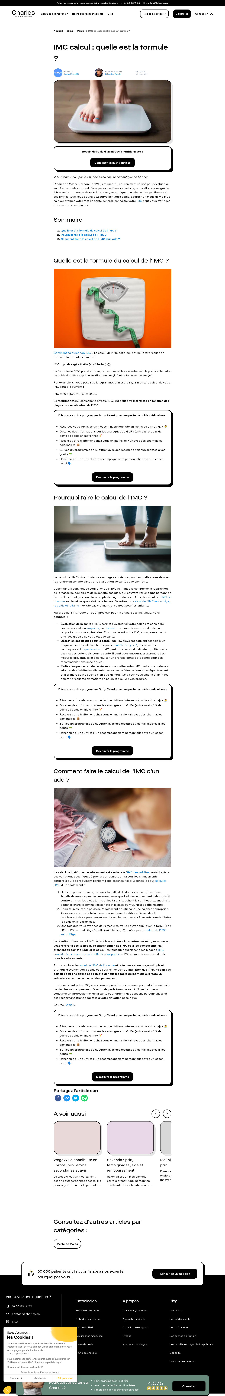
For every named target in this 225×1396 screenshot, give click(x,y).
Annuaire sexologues (135, 1330)
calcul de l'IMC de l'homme (96, 967)
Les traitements (179, 1330)
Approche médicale (134, 1321)
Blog (110, 14)
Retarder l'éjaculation (88, 1321)
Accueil (58, 31)
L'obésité (175, 1355)
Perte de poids (84, 1347)
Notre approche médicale (87, 14)
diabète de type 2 (125, 646)
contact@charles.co (26, 1316)
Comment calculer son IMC (72, 353)
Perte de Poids (67, 1246)
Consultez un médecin (175, 1276)
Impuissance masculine (89, 1338)
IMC (139, 201)
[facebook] (58, 1100)
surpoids (92, 629)
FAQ (15, 1324)
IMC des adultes (138, 874)
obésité (110, 629)
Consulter (182, 14)
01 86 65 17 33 (22, 1308)
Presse (127, 1338)
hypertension (91, 650)
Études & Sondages (135, 1347)
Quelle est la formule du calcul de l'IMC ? (89, 231)
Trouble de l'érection (88, 1313)
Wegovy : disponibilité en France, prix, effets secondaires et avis (75, 1167)
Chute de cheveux (86, 1355)
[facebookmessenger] (66, 1100)
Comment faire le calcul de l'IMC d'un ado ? (90, 239)
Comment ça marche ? (54, 14)
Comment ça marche (135, 1313)
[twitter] (75, 1100)
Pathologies (86, 1303)
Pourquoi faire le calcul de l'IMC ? (84, 235)
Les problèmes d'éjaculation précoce (191, 1347)
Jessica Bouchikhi (71, 74)
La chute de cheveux (182, 1363)
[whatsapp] (84, 1100)
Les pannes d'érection (183, 1338)
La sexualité (177, 1313)
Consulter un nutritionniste (112, 163)
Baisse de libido (85, 1330)
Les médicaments (180, 1321)
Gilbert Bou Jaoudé (113, 74)
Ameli (70, 1006)
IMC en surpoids (107, 956)
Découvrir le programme (112, 478)
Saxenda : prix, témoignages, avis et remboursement (125, 1167)
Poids (80, 31)
